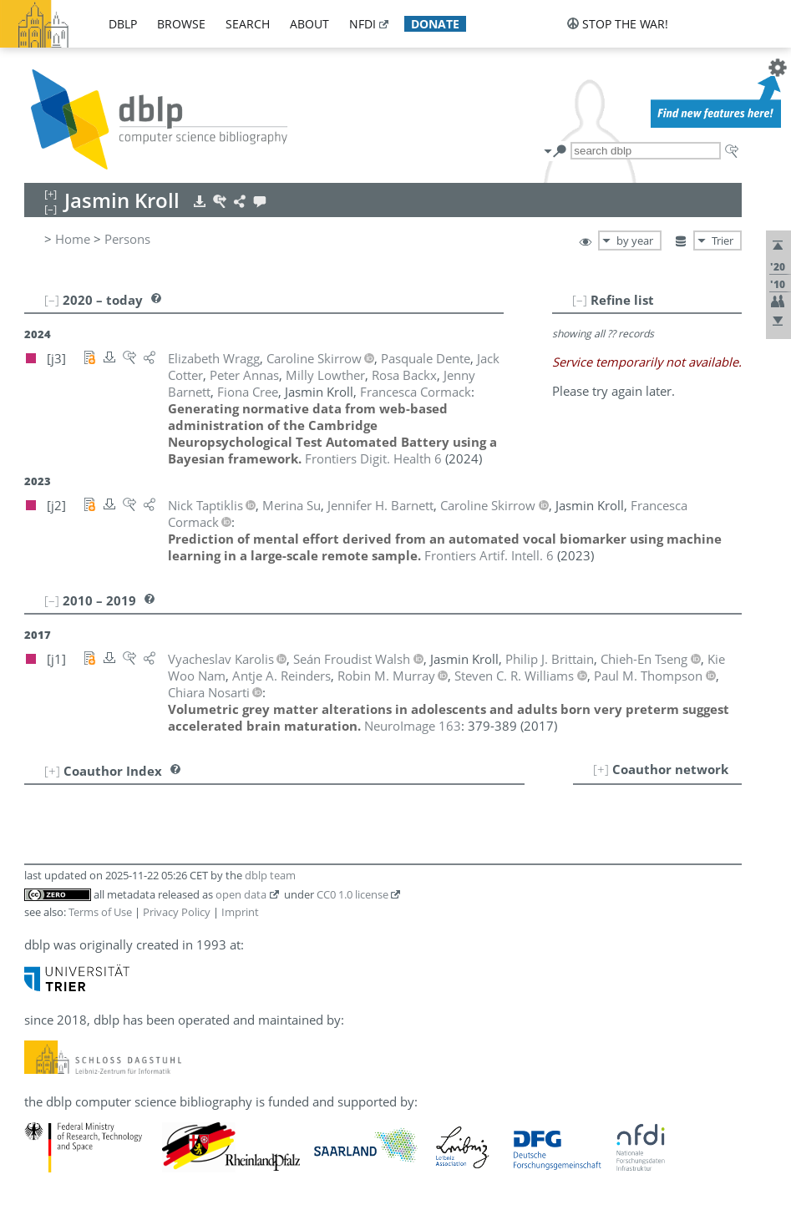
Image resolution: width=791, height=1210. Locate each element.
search (248, 24)
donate (435, 24)
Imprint (240, 911)
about (309, 24)
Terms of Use (100, 911)
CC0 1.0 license (352, 894)
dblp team (270, 875)
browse (181, 24)
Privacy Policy (176, 911)
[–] (579, 299)
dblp (123, 24)
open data (240, 894)
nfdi (362, 24)
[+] (601, 769)
